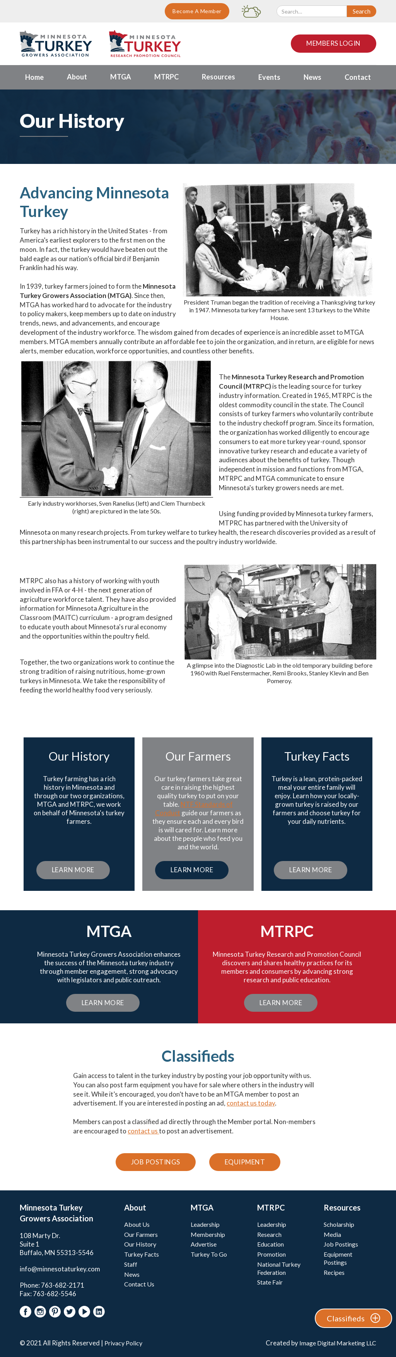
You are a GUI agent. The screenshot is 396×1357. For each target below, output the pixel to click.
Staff (130, 1264)
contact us (143, 1131)
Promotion (271, 1254)
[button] (77, 77)
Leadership (205, 1224)
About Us (137, 1224)
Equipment (245, 1162)
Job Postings (155, 1162)
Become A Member (197, 11)
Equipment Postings (338, 1258)
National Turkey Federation (278, 1268)
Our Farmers (141, 1234)
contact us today (251, 1103)
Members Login (333, 43)
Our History (140, 1244)
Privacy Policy (123, 1343)
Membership (208, 1234)
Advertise (204, 1244)
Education (270, 1244)
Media (332, 1234)
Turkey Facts (141, 1254)
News (132, 1274)
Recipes (334, 1272)
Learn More (73, 870)
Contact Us (139, 1284)
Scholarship (339, 1224)
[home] (56, 44)
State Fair (270, 1282)
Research (269, 1234)
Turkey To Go (209, 1254)
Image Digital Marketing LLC (337, 1343)
